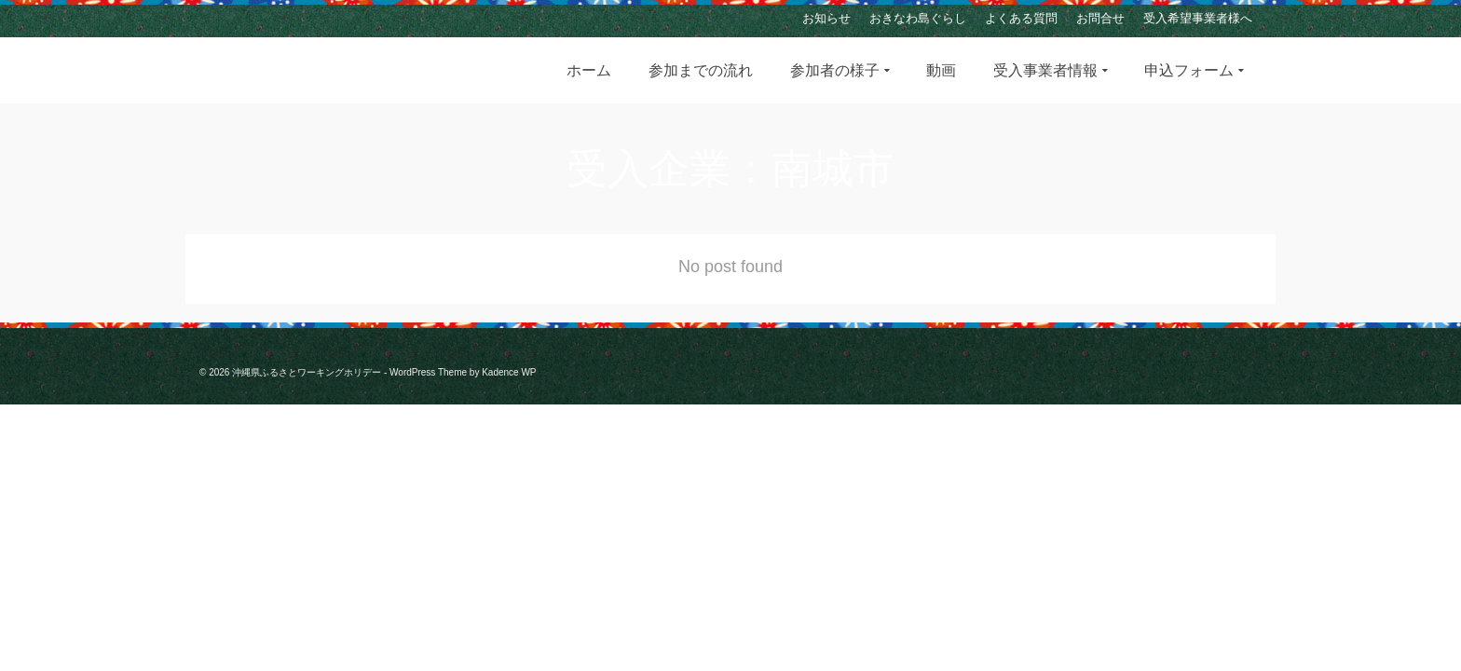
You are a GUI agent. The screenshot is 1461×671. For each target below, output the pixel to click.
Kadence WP (509, 372)
